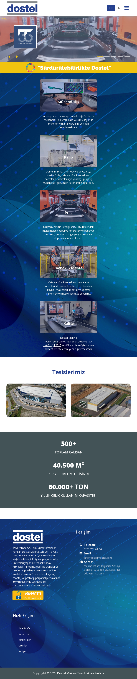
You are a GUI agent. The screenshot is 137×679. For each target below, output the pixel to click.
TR (111, 8)
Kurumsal (24, 634)
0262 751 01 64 (93, 549)
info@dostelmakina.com (98, 557)
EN (118, 8)
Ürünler (23, 645)
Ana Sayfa (24, 628)
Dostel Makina (68, 337)
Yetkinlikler (25, 639)
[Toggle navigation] (127, 8)
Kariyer (23, 651)
